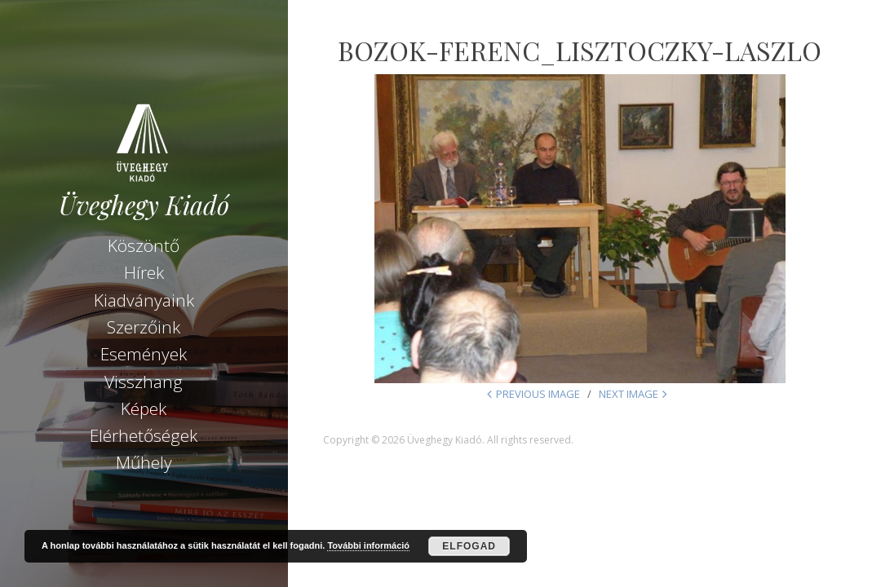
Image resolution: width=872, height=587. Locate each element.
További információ (368, 545)
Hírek (144, 272)
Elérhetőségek (143, 435)
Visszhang (143, 381)
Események (143, 353)
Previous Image (538, 393)
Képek (143, 408)
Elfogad (469, 546)
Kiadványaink (144, 300)
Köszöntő (143, 245)
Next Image (628, 393)
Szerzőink (143, 327)
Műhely (144, 462)
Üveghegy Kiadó (144, 205)
